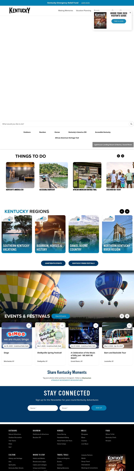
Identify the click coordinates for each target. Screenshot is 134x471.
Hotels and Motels (39, 413)
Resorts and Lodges (39, 417)
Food (108, 386)
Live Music (84, 399)
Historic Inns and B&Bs (40, 426)
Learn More (85, 3)
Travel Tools (62, 410)
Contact (59, 420)
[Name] (43, 363)
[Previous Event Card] (122, 271)
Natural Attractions (15, 389)
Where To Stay (39, 410)
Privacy (60, 458)
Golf (10, 402)
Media (83, 413)
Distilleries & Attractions (41, 389)
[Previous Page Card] (122, 166)
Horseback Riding (63, 393)
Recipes (108, 396)
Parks (10, 399)
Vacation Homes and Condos (42, 433)
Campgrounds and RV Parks (42, 430)
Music (84, 386)
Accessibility (81, 458)
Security (51, 458)
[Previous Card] (118, 111)
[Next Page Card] (127, 166)
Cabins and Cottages (40, 420)
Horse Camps (61, 399)
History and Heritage (16, 413)
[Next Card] (126, 111)
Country (84, 396)
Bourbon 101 (37, 393)
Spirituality (12, 420)
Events (97, 10)
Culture (12, 410)
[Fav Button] (28, 280)
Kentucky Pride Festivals (83, 218)
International (85, 420)
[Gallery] (67, 3)
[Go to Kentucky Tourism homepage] (19, 10)
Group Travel (85, 417)
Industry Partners (86, 410)
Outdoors (13, 386)
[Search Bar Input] (65, 79)
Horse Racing (61, 389)
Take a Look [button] (118, 21)
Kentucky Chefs (111, 393)
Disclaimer (69, 458)
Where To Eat (110, 389)
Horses (60, 386)
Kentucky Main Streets (16, 423)
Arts (10, 417)
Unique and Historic (39, 423)
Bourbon (36, 386)
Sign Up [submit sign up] (99, 363)
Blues (83, 393)
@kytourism (86, 333)
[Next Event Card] (127, 271)
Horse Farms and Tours (64, 396)
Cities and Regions (63, 413)
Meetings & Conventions (89, 423)
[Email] (74, 363)
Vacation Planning (83, 10)
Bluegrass (84, 389)
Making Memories (65, 10)
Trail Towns (12, 396)
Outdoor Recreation (15, 393)
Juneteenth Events (53, 218)
